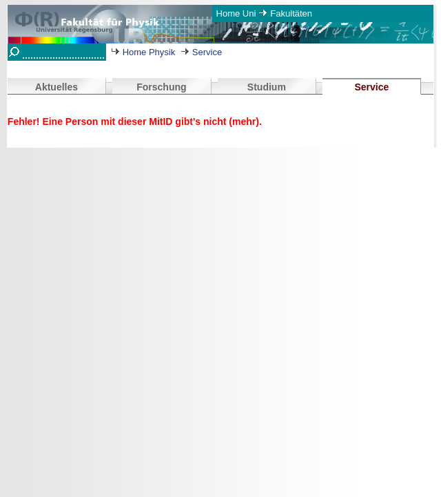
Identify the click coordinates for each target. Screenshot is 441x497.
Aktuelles (56, 86)
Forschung (161, 86)
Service (207, 52)
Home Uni (236, 13)
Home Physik (149, 52)
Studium (266, 86)
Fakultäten (291, 13)
